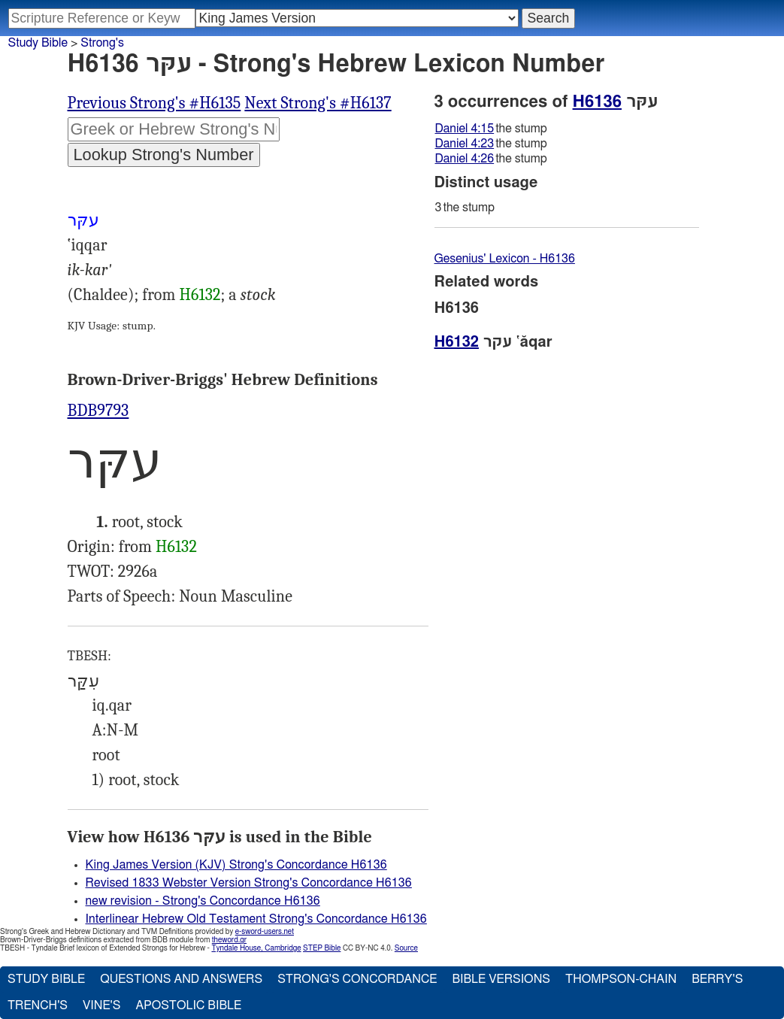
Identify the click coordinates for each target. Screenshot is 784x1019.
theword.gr (229, 940)
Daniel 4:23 (465, 144)
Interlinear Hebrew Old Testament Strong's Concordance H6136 (256, 919)
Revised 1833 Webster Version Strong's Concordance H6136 (249, 883)
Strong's (102, 43)
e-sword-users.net (264, 932)
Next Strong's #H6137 (317, 103)
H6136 (597, 101)
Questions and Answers (181, 979)
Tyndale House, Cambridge (256, 948)
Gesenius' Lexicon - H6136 (504, 259)
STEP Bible (322, 948)
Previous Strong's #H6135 (154, 103)
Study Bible (38, 43)
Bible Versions (501, 979)
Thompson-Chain (621, 979)
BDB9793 (98, 410)
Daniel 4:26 (465, 159)
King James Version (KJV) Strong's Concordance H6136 (236, 865)
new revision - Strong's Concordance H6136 (203, 901)
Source (406, 948)
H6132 (200, 295)
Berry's (717, 979)
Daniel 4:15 (465, 129)
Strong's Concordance (357, 979)
